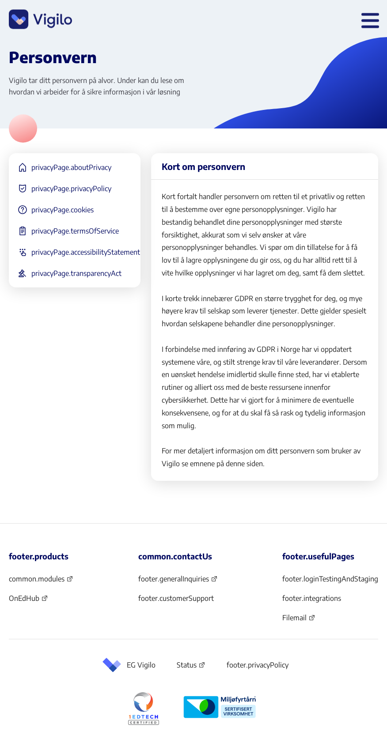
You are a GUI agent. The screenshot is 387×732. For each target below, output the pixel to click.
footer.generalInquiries (178, 581)
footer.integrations (311, 598)
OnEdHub (28, 601)
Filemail (298, 620)
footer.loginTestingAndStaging (330, 578)
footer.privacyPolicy (257, 664)
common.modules (41, 581)
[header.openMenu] (368, 20)
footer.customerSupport (176, 598)
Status (191, 666)
